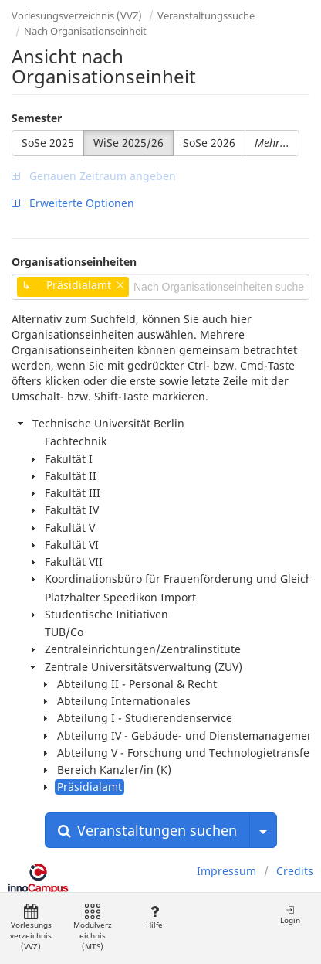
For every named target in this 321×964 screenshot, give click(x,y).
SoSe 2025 (48, 142)
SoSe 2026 (209, 142)
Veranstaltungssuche (206, 15)
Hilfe (154, 917)
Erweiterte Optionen (73, 203)
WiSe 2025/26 (128, 142)
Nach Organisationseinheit (85, 31)
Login (290, 914)
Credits (294, 871)
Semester (37, 118)
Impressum (226, 871)
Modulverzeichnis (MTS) (92, 928)
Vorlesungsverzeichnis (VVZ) (77, 15)
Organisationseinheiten (74, 261)
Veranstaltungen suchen (147, 830)
